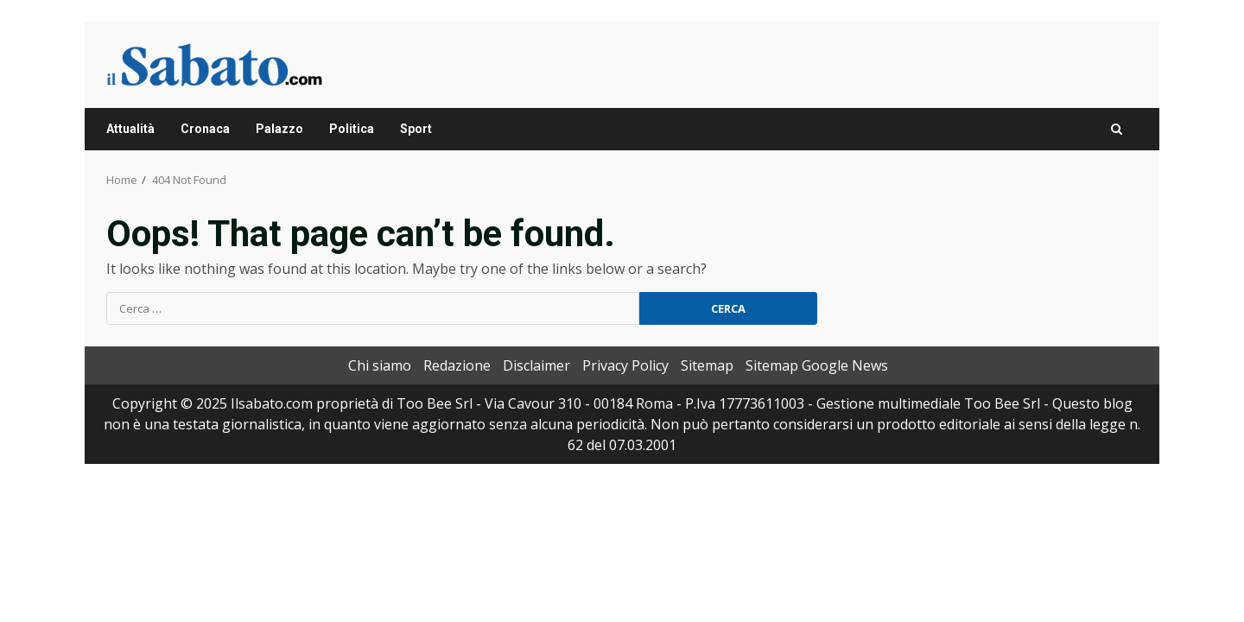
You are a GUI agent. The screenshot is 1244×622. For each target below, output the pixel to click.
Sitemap (707, 365)
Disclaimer (536, 365)
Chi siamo (379, 365)
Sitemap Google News (817, 365)
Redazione (457, 365)
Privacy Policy (625, 365)
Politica (351, 129)
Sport (416, 129)
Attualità (130, 129)
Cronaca (205, 129)
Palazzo (279, 129)
